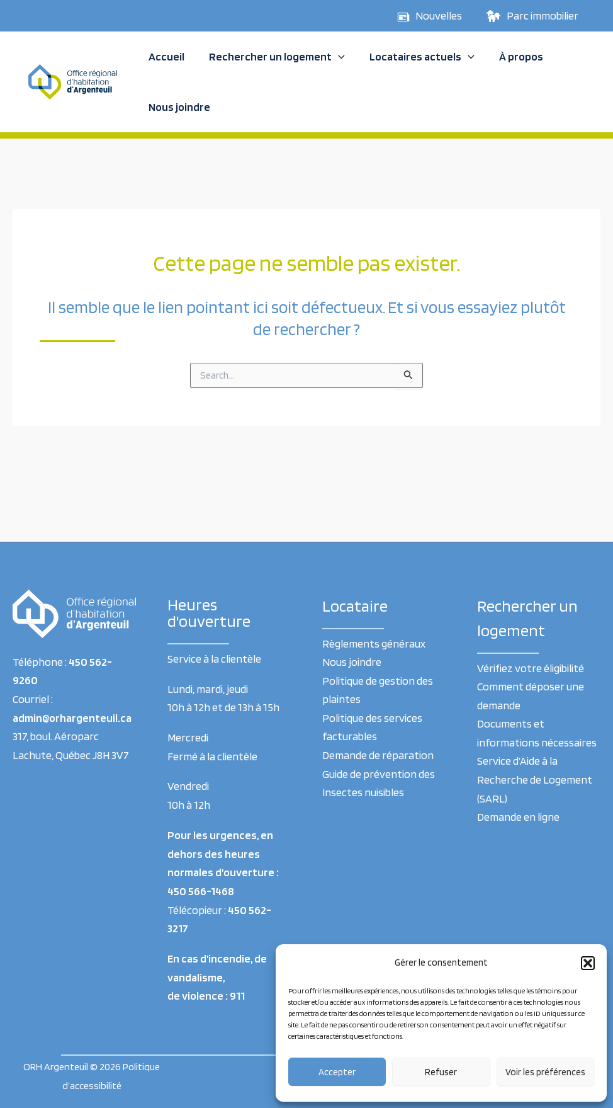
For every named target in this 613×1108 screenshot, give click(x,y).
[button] (588, 963)
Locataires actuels (417, 56)
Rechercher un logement (274, 56)
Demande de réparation (378, 755)
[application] (335, 56)
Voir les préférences (545, 1072)
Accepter (337, 1072)
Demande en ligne (518, 817)
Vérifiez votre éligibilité (530, 668)
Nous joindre (178, 106)
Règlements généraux (373, 643)
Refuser (441, 1072)
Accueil (165, 56)
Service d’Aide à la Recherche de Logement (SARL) (534, 780)
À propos (514, 56)
